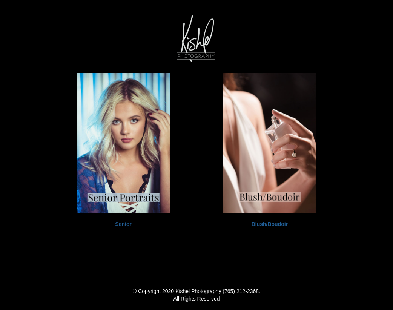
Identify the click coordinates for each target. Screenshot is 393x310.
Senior (123, 224)
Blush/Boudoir (270, 224)
